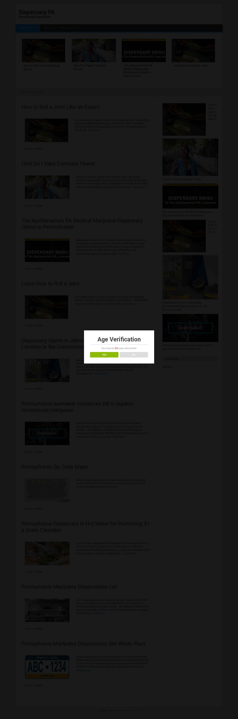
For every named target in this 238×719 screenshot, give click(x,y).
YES (104, 354)
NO (133, 354)
